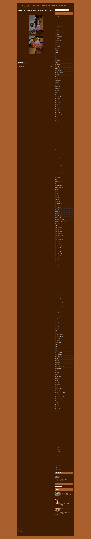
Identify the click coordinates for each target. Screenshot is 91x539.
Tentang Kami (38, 5)
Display (56, 120)
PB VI (56, 324)
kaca (56, 191)
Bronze (56, 82)
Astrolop (56, 52)
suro (56, 402)
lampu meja (57, 251)
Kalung (56, 195)
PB (55, 320)
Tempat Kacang (58, 418)
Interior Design (58, 181)
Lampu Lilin (57, 247)
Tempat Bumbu (58, 416)
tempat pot (57, 432)
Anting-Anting (57, 42)
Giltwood (56, 157)
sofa (56, 394)
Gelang (56, 151)
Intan (56, 179)
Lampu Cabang (58, 233)
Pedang (56, 330)
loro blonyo (57, 267)
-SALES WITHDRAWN (59, 22)
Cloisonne (57, 102)
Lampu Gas (57, 241)
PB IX (56, 322)
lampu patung (57, 255)
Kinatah (56, 213)
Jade (56, 183)
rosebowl (57, 372)
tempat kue (57, 420)
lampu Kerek (57, 243)
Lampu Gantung (58, 227)
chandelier (57, 96)
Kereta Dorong (57, 203)
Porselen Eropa (58, 352)
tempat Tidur (57, 434)
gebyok (56, 149)
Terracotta (57, 441)
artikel (56, 48)
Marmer (56, 277)
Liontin (56, 263)
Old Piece (57, 310)
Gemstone (57, 155)
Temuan (56, 439)
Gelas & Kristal (58, 153)
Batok (56, 58)
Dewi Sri (56, 118)
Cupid (56, 106)
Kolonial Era (57, 215)
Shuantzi (56, 380)
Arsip (49, 5)
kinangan (56, 211)
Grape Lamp (57, 161)
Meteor (56, 292)
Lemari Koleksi (44, 5)
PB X (56, 328)
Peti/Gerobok (57, 342)
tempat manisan (58, 424)
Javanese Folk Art (58, 187)
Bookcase (57, 66)
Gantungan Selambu (58, 142)
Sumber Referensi (54, 5)
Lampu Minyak (57, 253)
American (57, 38)
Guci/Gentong (57, 165)
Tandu (56, 404)
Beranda (19, 524)
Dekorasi (56, 112)
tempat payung (58, 426)
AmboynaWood (58, 36)
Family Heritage (58, 128)
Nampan (56, 300)
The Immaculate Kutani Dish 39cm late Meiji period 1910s (66, 493)
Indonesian (57, 177)
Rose (56, 370)
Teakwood (57, 408)
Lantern (56, 257)
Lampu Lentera (58, 245)
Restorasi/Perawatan (58, 366)
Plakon (56, 350)
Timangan (57, 445)
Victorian (56, 463)
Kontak (65, 5)
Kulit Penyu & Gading (59, 219)
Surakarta (57, 400)
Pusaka (56, 360)
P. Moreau (57, 314)
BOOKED (56, 68)
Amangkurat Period (58, 32)
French (56, 132)
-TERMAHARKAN (58, 26)
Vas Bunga (57, 461)
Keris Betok (57, 207)
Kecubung (57, 201)
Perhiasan (57, 338)
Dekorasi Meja (57, 114)
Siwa (56, 386)
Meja (56, 283)
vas (56, 459)
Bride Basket (57, 80)
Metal (56, 289)
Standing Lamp (58, 398)
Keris (56, 205)
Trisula (56, 453)
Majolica (56, 275)
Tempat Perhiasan (58, 428)
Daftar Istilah (60, 5)
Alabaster (57, 28)
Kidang (56, 209)
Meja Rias (57, 285)
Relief (56, 364)
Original (56, 312)
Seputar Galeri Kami (21, 527)
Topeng (56, 451)
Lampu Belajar (57, 229)
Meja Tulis (57, 288)
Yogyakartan (57, 469)
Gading (56, 136)
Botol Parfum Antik (58, 72)
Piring (56, 348)
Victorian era (57, 465)
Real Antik (57, 362)
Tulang (56, 455)
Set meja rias (57, 378)
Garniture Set (57, 145)
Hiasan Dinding (57, 167)
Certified (56, 92)
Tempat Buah (57, 414)
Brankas (56, 76)
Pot (55, 358)
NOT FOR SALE (58, 306)
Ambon (56, 34)
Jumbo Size (57, 189)
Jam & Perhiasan (58, 185)
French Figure (57, 134)
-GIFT (56, 18)
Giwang (56, 159)
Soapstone (57, 390)
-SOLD (23, 63)
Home (34, 5)
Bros (56, 84)
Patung (56, 318)
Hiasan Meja (57, 169)
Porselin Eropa (57, 356)
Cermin (56, 90)
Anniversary (57, 40)
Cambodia (57, 88)
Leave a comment (40, 63)
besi (56, 62)
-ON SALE (57, 20)
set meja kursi (57, 376)
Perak (56, 332)
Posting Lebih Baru (22, 66)
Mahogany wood (58, 271)
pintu (56, 346)
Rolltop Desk (57, 368)
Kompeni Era (57, 217)
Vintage (56, 467)
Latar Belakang (20, 525)
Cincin (56, 100)
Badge (56, 56)
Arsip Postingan (20, 528)
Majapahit (57, 273)
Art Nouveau (57, 46)
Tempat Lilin (57, 422)
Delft (56, 116)
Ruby (56, 374)
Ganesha (56, 140)
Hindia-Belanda (58, 171)
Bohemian (57, 64)
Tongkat (56, 449)
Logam (56, 265)
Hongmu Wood (58, 173)
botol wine (57, 74)
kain (56, 193)
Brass (56, 78)
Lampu (56, 225)
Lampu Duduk (57, 237)
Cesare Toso (57, 94)
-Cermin (56, 16)
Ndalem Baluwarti (58, 302)
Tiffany (56, 443)
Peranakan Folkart (58, 334)
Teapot (56, 410)
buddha (56, 86)
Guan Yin (56, 163)
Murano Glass (57, 298)
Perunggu (57, 340)
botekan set (57, 70)
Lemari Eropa (57, 261)
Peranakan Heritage (58, 336)
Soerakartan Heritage (59, 392)
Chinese (56, 98)
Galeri (56, 138)
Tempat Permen (58, 430)
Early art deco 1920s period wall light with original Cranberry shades (35, 10)
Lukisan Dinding (58, 269)
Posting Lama (51, 66)
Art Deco (25, 63)
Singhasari (57, 384)
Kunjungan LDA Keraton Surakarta (61, 221)
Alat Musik (57, 30)
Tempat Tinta (57, 437)
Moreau (56, 294)
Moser (56, 296)
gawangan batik (58, 147)
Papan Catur (57, 316)
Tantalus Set (57, 406)
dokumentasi (57, 122)
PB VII (56, 326)
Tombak (56, 447)
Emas (56, 124)
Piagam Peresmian (58, 344)
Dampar (56, 110)
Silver (56, 382)
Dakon (56, 108)
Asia (56, 50)
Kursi (56, 223)
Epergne (56, 126)
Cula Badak (57, 104)
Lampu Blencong (58, 231)
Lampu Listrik (34, 63)
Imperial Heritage (58, 175)
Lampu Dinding (29, 63)
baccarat (56, 54)
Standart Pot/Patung (58, 396)
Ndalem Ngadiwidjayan (59, 304)
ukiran (56, 457)
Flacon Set (57, 130)
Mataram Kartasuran (58, 279)
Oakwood (57, 308)
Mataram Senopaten (58, 281)
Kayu (56, 199)
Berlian (56, 60)
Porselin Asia (57, 354)
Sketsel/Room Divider (59, 388)
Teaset (56, 412)
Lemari (56, 259)
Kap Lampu (57, 197)
